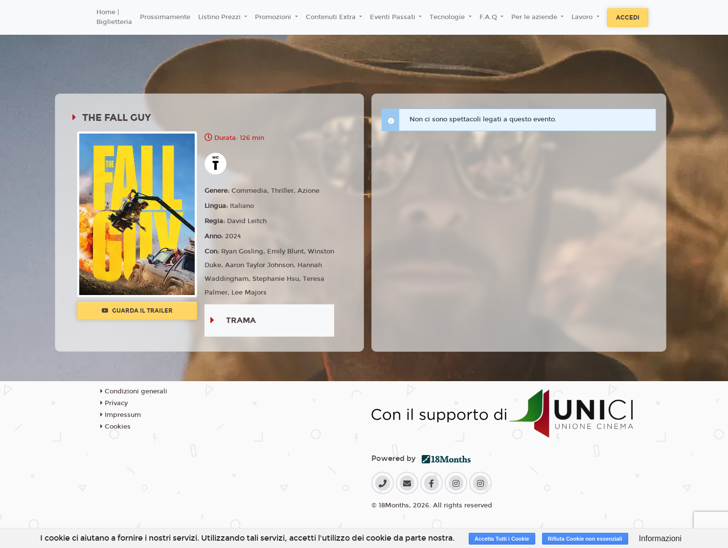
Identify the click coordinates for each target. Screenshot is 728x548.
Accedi (627, 17)
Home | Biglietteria (114, 17)
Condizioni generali (133, 391)
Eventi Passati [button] (393, 17)
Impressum (120, 415)
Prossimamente (165, 17)
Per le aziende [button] (535, 17)
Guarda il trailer (137, 310)
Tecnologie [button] (448, 17)
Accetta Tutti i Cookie (502, 539)
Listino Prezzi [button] (220, 17)
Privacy (114, 403)
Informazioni (660, 538)
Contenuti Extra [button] (332, 17)
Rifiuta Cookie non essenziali (585, 539)
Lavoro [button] (582, 17)
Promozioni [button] (274, 17)
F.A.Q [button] (489, 17)
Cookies (115, 427)
